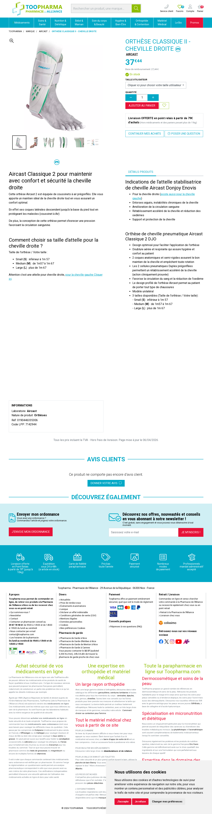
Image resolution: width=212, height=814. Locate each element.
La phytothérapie (178, 730)
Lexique (63, 609)
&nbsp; (56, 310)
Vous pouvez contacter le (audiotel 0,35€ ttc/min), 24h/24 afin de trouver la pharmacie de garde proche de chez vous (79, 654)
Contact (13, 618)
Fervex (63, 742)
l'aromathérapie (196, 730)
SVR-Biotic (195, 703)
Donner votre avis (106, 483)
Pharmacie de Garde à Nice (73, 638)
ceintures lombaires (119, 693)
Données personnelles (70, 622)
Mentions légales (68, 618)
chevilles (91, 698)
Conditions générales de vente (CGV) (77, 615)
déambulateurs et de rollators (118, 751)
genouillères (103, 693)
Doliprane (39, 730)
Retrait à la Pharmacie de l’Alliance (176, 612)
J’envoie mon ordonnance (31, 531)
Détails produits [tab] (140, 172)
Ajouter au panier (142, 105)
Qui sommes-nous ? (19, 612)
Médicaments (21, 22)
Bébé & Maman (79, 22)
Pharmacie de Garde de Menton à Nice (78, 644)
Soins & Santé (42, 22)
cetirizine (28, 742)
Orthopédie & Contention (142, 22)
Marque (30, 31)
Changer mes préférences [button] (167, 801)
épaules (130, 696)
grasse (12, 739)
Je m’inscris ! (190, 532)
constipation (64, 739)
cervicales (121, 696)
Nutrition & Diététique (60, 22)
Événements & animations (72, 606)
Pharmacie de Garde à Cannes (74, 647)
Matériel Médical (162, 22)
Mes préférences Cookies (72, 628)
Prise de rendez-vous (70, 603)
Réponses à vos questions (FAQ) (125, 626)
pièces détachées (95, 783)
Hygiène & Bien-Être (120, 22)
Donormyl (53, 745)
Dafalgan (40, 733)
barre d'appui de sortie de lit (116, 739)
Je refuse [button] (140, 801)
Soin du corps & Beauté (99, 22)
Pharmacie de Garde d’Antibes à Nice (77, 641)
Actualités (64, 600)
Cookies (63, 625)
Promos (194, 22)
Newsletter (15, 615)
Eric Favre (194, 744)
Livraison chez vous (169, 615)
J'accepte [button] (123, 801)
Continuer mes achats (144, 133)
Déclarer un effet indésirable (73, 612)
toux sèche (58, 736)
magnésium (56, 751)
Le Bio (178, 22)
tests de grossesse (38, 751)
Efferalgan (25, 733)
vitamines (41, 754)
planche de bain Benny (85, 763)
